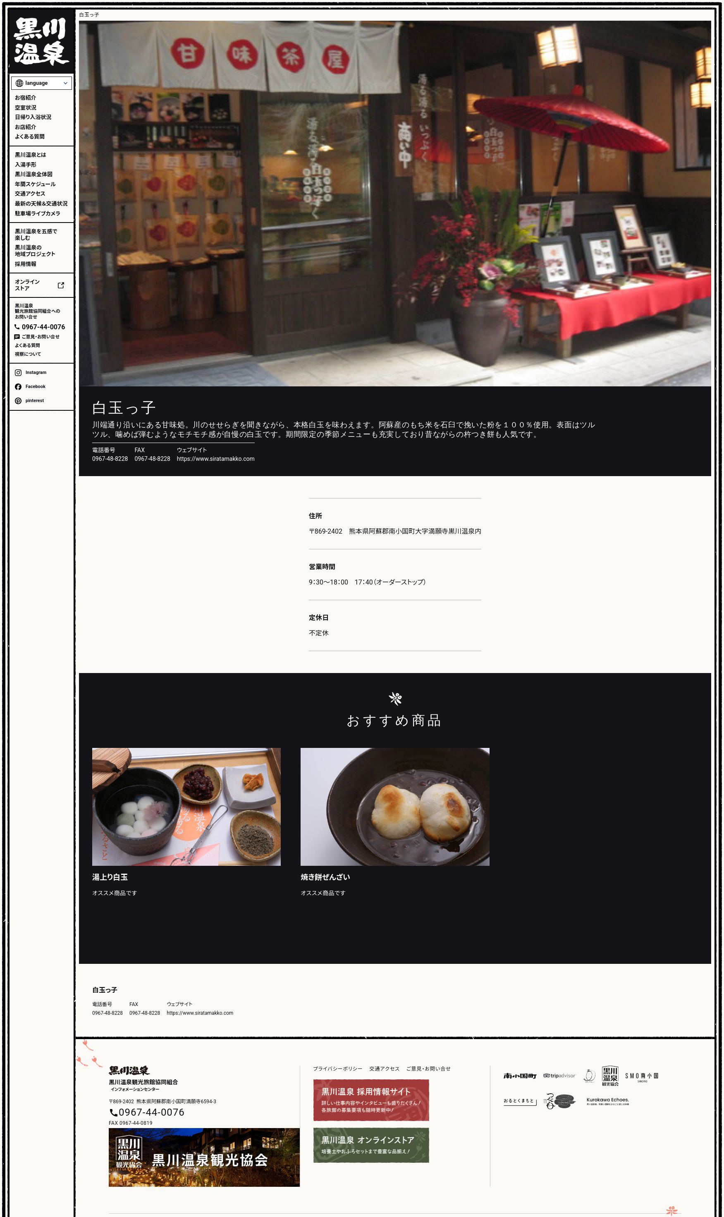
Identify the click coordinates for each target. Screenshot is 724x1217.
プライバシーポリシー (338, 1069)
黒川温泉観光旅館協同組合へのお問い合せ (37, 311)
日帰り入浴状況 (33, 117)
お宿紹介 (25, 98)
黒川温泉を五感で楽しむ (36, 234)
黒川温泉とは (30, 155)
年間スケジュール (35, 184)
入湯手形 (25, 165)
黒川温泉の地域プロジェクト (35, 250)
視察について (28, 354)
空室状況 (25, 108)
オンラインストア (27, 285)
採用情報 (25, 264)
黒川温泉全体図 (34, 174)
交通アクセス (30, 194)
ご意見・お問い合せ (41, 337)
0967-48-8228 (152, 458)
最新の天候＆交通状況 (41, 204)
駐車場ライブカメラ (37, 214)
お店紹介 (25, 127)
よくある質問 (30, 137)
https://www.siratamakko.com (216, 458)
